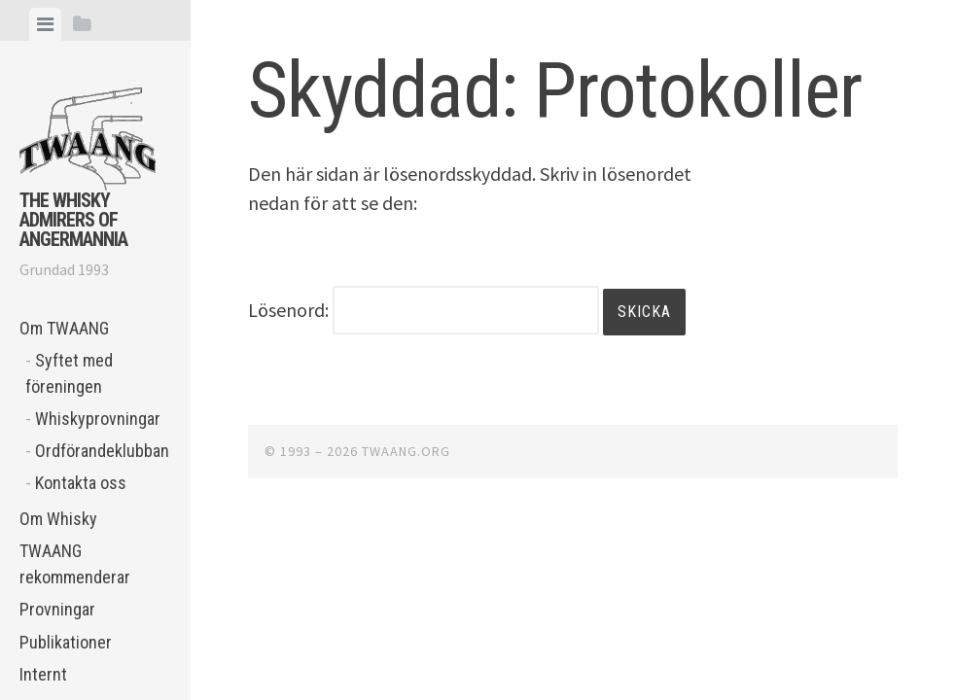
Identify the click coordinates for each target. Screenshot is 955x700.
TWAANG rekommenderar (74, 564)
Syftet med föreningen (69, 373)
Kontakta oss (80, 482)
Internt (43, 674)
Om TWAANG (64, 328)
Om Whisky (58, 518)
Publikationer (65, 642)
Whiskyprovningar (97, 418)
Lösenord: (423, 310)
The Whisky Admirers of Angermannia (73, 220)
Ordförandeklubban (102, 450)
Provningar (57, 609)
